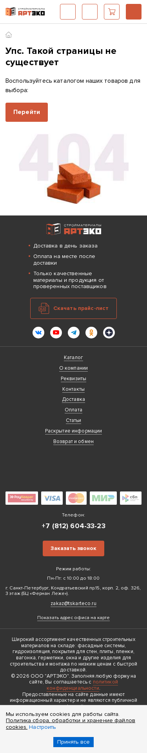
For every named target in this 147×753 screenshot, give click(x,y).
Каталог (68, 12)
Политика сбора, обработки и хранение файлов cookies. (70, 723)
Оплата (73, 410)
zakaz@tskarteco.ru (73, 603)
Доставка (73, 399)
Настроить (42, 727)
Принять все (73, 742)
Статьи (74, 420)
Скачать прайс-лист (81, 308)
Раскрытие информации (73, 431)
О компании (73, 368)
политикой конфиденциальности (82, 685)
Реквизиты (73, 379)
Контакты (73, 389)
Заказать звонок (73, 548)
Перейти (26, 112)
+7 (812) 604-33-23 (134, 12)
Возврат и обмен (73, 441)
